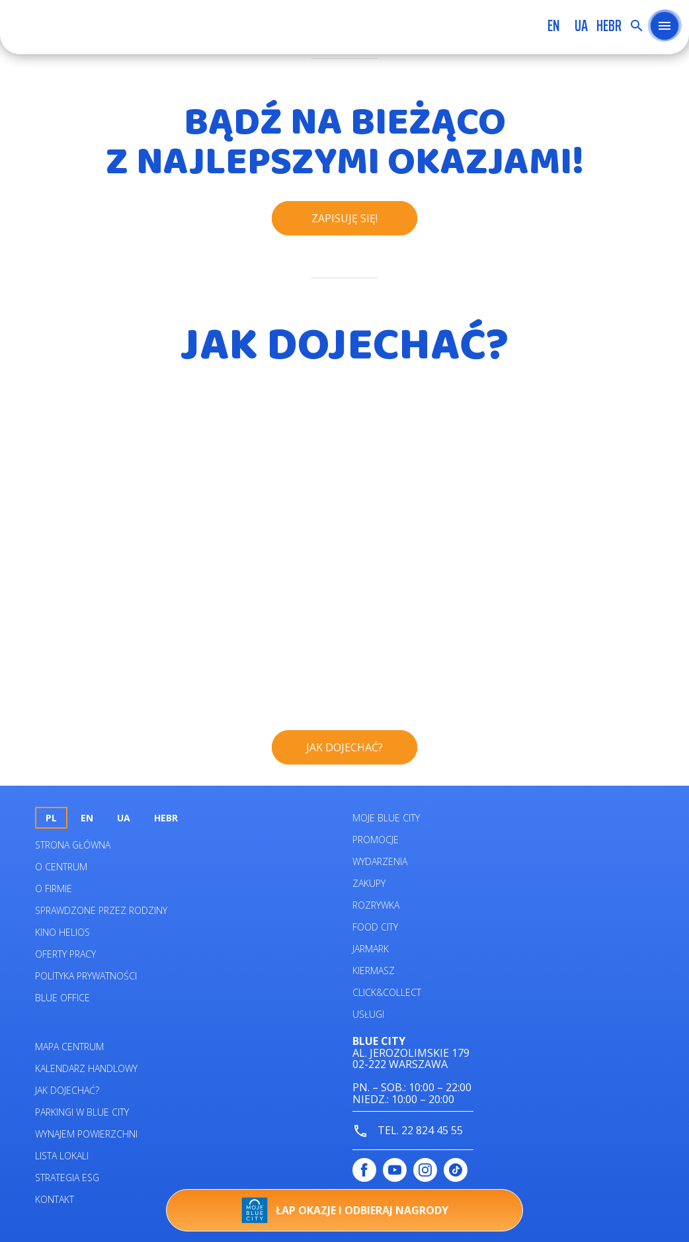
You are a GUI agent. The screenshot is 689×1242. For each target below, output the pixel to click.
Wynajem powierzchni (86, 1134)
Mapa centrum (69, 1046)
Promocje (375, 839)
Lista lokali (62, 1155)
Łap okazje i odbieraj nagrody (344, 1210)
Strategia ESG (67, 1177)
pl (51, 817)
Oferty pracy (65, 954)
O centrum (61, 866)
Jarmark (370, 948)
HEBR (609, 25)
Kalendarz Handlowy (86, 1068)
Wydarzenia (379, 861)
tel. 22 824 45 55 (407, 1131)
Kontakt (54, 1199)
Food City (375, 927)
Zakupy (368, 883)
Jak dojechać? (67, 1090)
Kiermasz (373, 970)
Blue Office (62, 997)
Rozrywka (375, 905)
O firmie (53, 888)
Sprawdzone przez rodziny (101, 910)
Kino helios (62, 932)
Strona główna (72, 845)
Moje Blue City (386, 817)
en (553, 25)
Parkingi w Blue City (82, 1112)
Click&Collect (386, 992)
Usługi (368, 1014)
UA (581, 25)
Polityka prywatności (86, 976)
